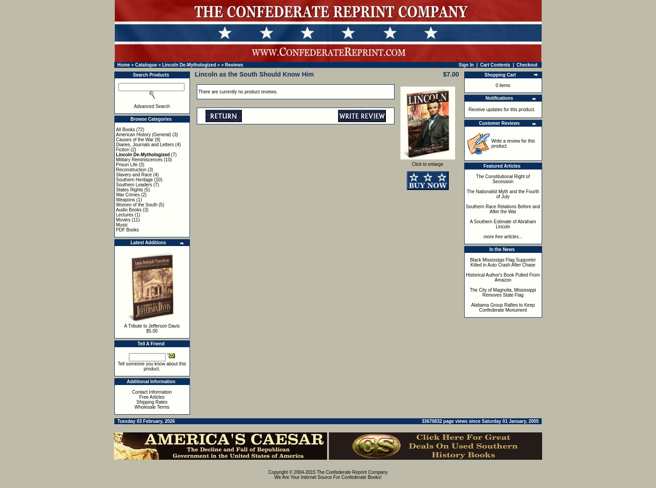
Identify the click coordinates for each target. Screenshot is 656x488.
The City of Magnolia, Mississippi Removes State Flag (503, 293)
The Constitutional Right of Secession (503, 179)
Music (122, 224)
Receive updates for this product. (502, 109)
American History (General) (143, 134)
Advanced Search (152, 106)
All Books (125, 129)
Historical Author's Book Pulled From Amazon (503, 277)
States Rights (129, 189)
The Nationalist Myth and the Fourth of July (503, 194)
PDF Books (127, 229)
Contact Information (152, 392)
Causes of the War (135, 139)
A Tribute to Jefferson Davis (151, 326)
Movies (123, 219)
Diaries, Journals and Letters (145, 144)
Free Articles (152, 397)
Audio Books (129, 209)
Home (124, 64)
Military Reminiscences (139, 159)
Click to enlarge (427, 162)
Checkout (527, 64)
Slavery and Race (134, 174)
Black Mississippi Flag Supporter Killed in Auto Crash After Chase (503, 262)
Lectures (124, 214)
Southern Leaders (134, 184)
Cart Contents (495, 64)
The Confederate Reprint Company (352, 472)
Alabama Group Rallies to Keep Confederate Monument (503, 308)
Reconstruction (131, 169)
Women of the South (137, 204)
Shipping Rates (152, 402)
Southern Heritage (134, 179)
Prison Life (127, 164)
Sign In (466, 64)
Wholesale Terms (151, 407)
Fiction (122, 149)
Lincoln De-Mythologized (189, 64)
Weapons (125, 199)
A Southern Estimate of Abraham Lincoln (503, 224)
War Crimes (128, 194)
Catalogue (146, 64)
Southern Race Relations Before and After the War (503, 209)
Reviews (234, 64)
